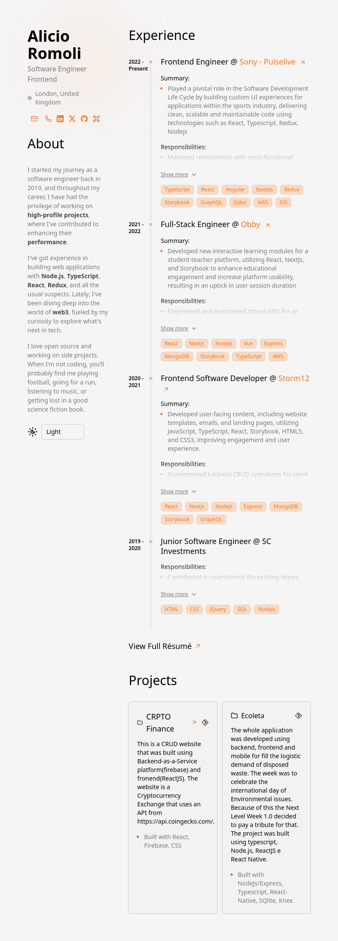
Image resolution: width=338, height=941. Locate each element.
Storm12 (293, 378)
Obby (250, 224)
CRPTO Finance (171, 722)
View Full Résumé (165, 646)
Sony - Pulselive (267, 61)
